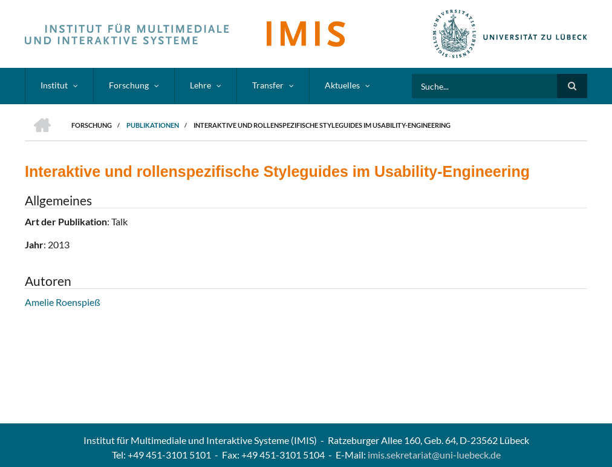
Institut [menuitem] (54, 85)
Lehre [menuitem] (200, 85)
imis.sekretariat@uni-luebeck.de (434, 454)
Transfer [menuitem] (268, 85)
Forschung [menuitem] (129, 85)
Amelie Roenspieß (62, 302)
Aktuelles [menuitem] (342, 85)
